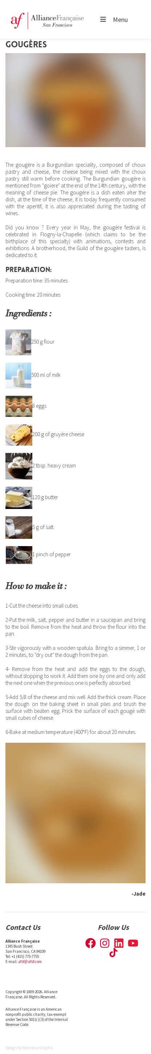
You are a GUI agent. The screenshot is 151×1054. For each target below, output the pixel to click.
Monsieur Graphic (38, 1047)
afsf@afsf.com (30, 961)
